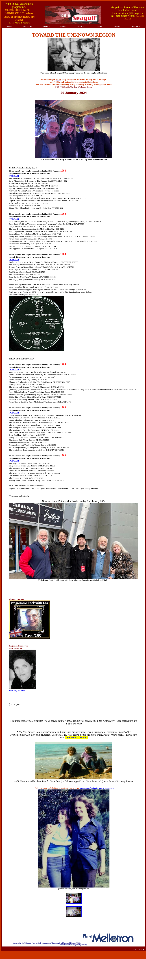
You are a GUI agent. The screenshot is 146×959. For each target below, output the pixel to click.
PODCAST (14, 176)
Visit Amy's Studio (17, 690)
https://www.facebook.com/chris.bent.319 (97, 788)
